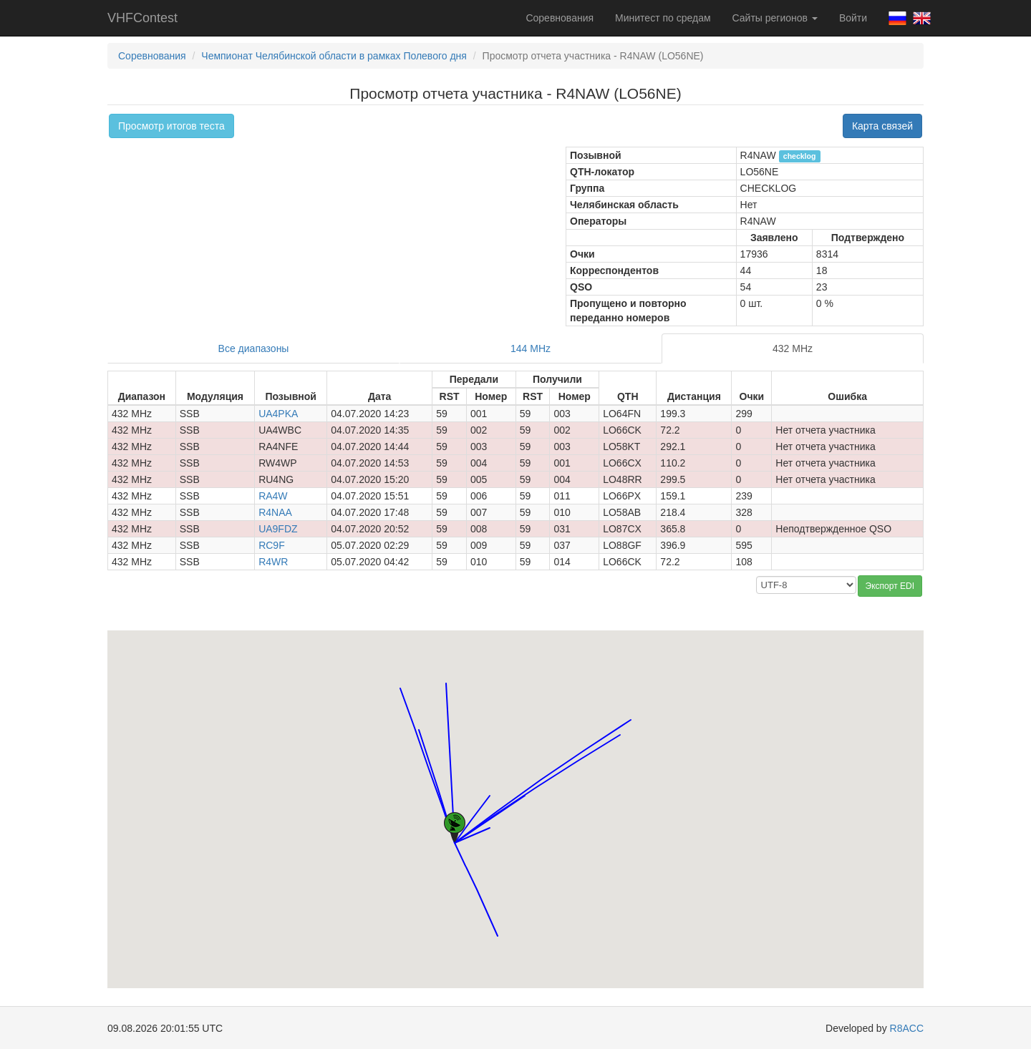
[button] (419, 716)
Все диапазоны (253, 348)
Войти (853, 18)
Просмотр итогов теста (171, 126)
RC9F (271, 545)
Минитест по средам (662, 18)
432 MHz (793, 348)
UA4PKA (278, 413)
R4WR (273, 561)
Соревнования (560, 18)
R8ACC (907, 1028)
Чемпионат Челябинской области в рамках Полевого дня (334, 56)
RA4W (272, 496)
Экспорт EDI (890, 586)
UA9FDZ (277, 529)
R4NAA (275, 512)
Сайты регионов (775, 18)
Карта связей (882, 126)
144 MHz (530, 348)
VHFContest (142, 18)
